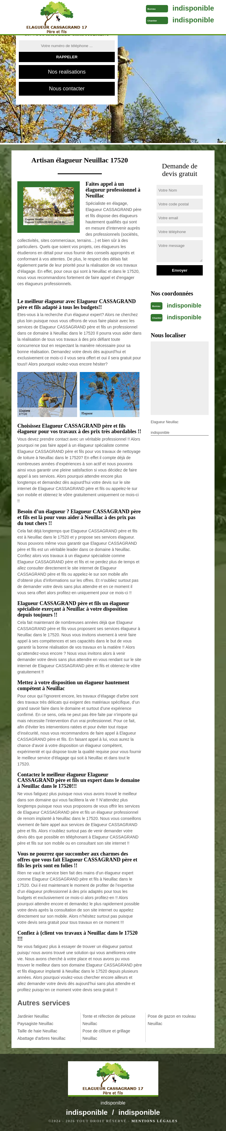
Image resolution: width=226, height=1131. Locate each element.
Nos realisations (67, 72)
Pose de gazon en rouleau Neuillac (172, 1020)
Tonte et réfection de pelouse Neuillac (108, 1020)
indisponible (193, 8)
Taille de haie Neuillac (37, 1031)
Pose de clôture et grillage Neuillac (106, 1035)
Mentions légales (155, 1121)
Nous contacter (66, 89)
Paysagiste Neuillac (35, 1023)
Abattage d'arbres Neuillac (41, 1038)
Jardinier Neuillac (33, 1016)
